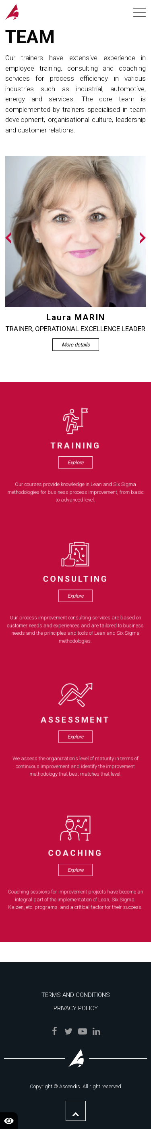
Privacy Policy (76, 1008)
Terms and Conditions (75, 995)
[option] (75, 253)
